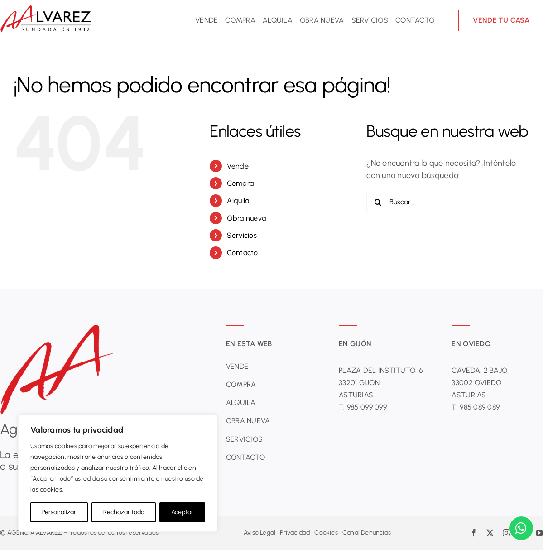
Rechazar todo (123, 512)
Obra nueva (246, 218)
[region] (117, 473)
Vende (237, 166)
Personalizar (59, 512)
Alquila (238, 200)
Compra (240, 183)
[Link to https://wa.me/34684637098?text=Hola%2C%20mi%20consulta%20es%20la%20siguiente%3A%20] (521, 528)
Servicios (241, 235)
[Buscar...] (447, 202)
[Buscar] (377, 202)
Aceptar (182, 512)
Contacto (242, 252)
